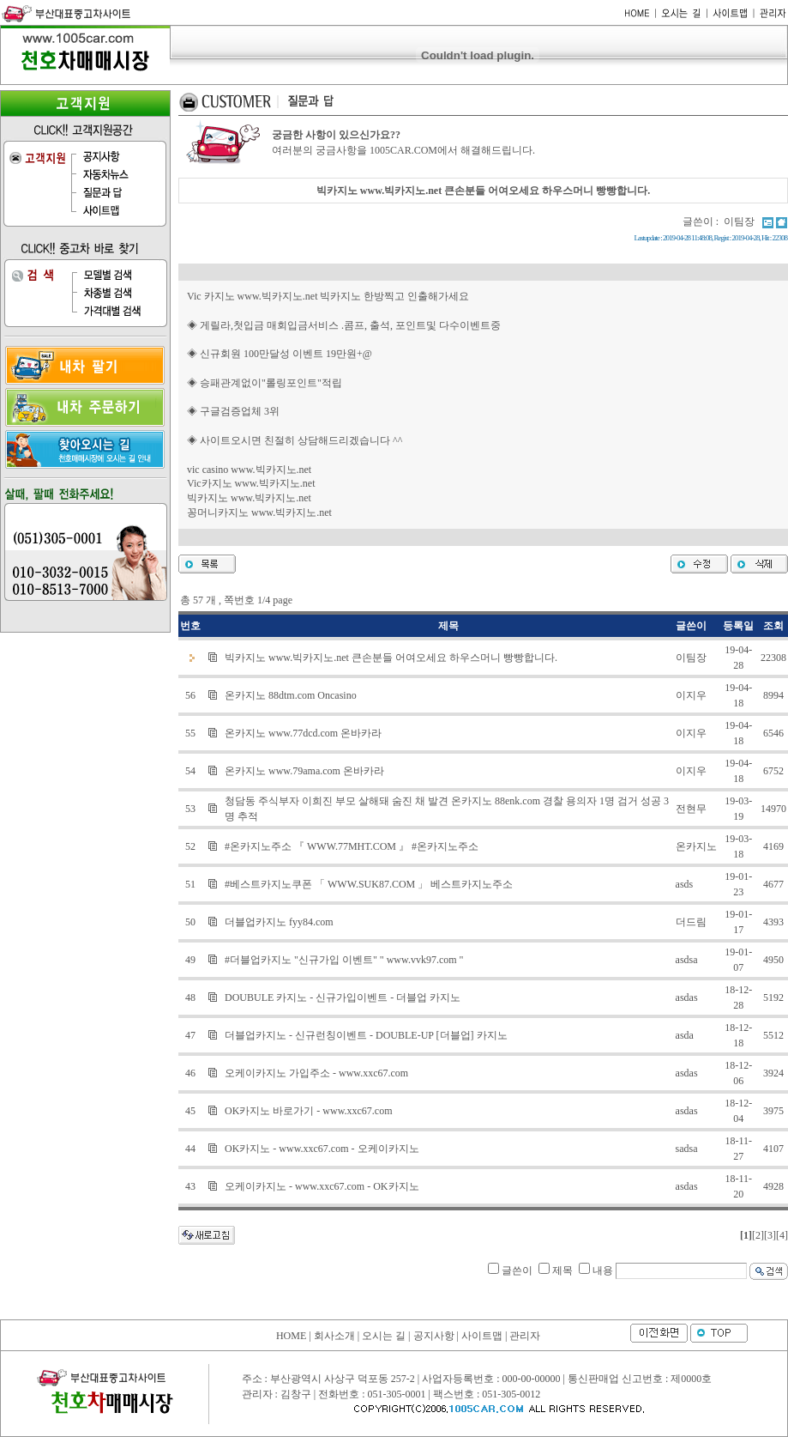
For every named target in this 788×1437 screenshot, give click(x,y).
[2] (758, 1235)
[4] (782, 1235)
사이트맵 (481, 1336)
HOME (291, 1336)
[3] (770, 1235)
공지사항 (433, 1336)
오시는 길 (384, 1336)
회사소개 (334, 1336)
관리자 (524, 1336)
